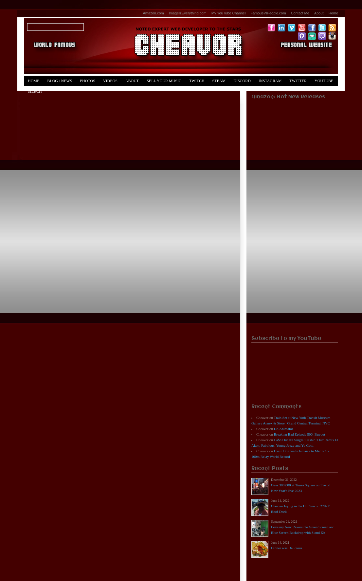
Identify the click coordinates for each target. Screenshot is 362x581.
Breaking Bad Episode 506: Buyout (299, 434)
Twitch (197, 81)
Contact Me (300, 13)
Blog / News (59, 81)
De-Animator (283, 429)
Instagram (270, 81)
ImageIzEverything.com (188, 13)
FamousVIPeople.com (268, 13)
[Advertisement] (294, 231)
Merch (35, 91)
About (319, 13)
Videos (110, 81)
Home (333, 13)
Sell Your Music (164, 81)
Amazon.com (153, 13)
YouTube (324, 81)
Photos (87, 81)
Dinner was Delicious (286, 548)
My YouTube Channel (228, 13)
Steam (219, 81)
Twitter (298, 81)
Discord (242, 81)
